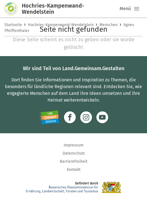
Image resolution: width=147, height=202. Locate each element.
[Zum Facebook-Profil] (70, 117)
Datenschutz (74, 153)
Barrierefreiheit (73, 161)
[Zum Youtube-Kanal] (102, 117)
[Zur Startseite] (13, 8)
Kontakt (73, 169)
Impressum (74, 145)
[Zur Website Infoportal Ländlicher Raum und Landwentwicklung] (49, 117)
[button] (137, 9)
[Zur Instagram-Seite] (86, 117)
